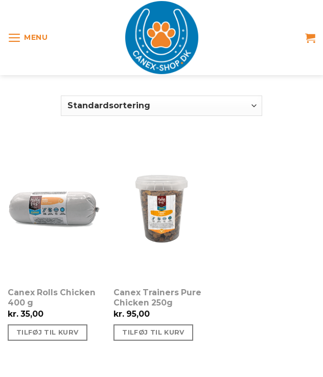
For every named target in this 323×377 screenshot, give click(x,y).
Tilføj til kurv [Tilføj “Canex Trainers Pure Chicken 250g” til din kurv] (153, 332)
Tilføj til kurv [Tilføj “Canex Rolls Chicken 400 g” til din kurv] (47, 332)
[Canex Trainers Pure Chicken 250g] (161, 208)
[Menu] (28, 38)
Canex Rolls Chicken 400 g (52, 298)
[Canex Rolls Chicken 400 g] (56, 208)
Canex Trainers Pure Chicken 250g (157, 298)
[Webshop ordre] (161, 106)
